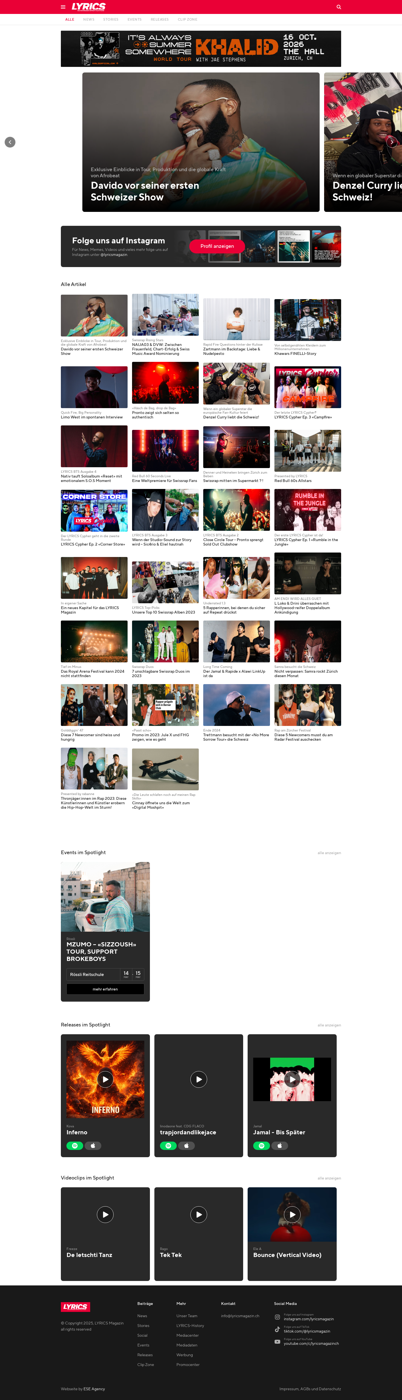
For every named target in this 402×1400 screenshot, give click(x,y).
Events (143, 1345)
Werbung (184, 1355)
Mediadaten (186, 1345)
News (142, 1316)
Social (142, 1335)
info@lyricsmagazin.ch (240, 1316)
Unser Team (186, 1316)
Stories (143, 1325)
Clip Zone (145, 1364)
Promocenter (188, 1364)
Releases (145, 1355)
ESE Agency (94, 1389)
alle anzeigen (329, 853)
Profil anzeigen (217, 246)
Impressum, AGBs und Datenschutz (310, 1389)
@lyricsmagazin (113, 254)
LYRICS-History (190, 1325)
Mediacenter (187, 1335)
